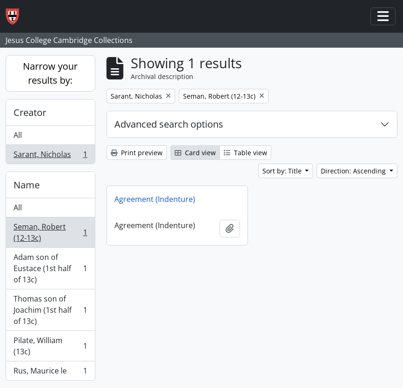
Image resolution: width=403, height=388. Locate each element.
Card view (195, 152)
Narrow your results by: (50, 73)
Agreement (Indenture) (154, 199)
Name (27, 185)
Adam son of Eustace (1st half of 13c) (50, 268)
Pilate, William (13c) (50, 346)
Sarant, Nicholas (50, 156)
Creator (30, 112)
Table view (245, 152)
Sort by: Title (283, 170)
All (18, 135)
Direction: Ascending (354, 170)
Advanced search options (168, 124)
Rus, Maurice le (50, 372)
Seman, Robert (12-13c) (50, 232)
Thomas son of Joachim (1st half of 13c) (50, 310)
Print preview (137, 152)
